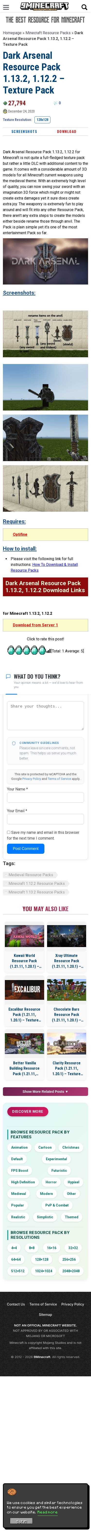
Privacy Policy (31, 779)
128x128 (42, 120)
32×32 (73, 1248)
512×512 (18, 1271)
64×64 (16, 1259)
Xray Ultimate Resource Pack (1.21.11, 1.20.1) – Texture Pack (66, 961)
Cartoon (45, 1147)
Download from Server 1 (35, 625)
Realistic (18, 1217)
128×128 (41, 1259)
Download (67, 131)
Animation (19, 1147)
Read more (48, 1512)
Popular (17, 1205)
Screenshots (24, 131)
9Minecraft (42, 1357)
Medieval (18, 1194)
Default (17, 1159)
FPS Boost (19, 1171)
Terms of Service (59, 779)
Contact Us (16, 1304)
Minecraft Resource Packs (48, 33)
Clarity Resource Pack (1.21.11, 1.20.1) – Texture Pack (66, 1069)
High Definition (23, 1182)
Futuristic (59, 1171)
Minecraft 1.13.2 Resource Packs (36, 892)
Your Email (17, 811)
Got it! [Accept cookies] (21, 1521)
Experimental (56, 1159)
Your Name (17, 789)
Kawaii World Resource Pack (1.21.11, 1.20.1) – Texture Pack (24, 961)
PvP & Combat (57, 1205)
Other (71, 1194)
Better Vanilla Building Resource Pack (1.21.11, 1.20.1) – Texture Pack (24, 1069)
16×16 (51, 1248)
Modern (46, 1194)
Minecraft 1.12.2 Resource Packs (36, 883)
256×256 (69, 1259)
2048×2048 (71, 1271)
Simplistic (45, 1217)
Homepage (12, 33)
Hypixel (73, 1182)
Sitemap (45, 1314)
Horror (51, 1182)
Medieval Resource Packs (30, 875)
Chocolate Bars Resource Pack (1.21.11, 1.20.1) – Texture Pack (66, 1015)
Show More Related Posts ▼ (45, 1092)
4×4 (14, 1248)
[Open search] (84, 7)
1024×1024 (43, 1271)
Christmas (70, 1147)
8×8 (31, 1248)
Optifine (20, 534)
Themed (71, 1217)
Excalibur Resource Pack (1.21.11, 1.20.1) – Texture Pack (24, 1015)
